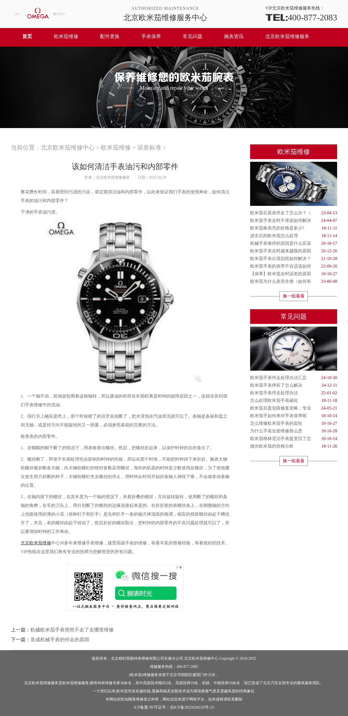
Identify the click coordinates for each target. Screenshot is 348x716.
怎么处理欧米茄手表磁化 (293, 400)
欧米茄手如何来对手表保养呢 (293, 416)
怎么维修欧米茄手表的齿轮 (293, 423)
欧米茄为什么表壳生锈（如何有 (293, 281)
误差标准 (149, 147)
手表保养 (151, 36)
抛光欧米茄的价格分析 (293, 446)
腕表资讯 (234, 36)
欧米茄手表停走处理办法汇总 (293, 378)
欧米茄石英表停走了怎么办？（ (293, 213)
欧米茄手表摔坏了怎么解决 (293, 385)
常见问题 (192, 36)
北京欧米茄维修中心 (68, 147)
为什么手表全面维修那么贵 (293, 431)
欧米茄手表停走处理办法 (293, 393)
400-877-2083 (301, 17)
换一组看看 (293, 296)
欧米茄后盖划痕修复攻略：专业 (293, 408)
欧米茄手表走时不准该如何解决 (293, 220)
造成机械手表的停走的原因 (59, 639)
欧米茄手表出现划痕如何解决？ (293, 258)
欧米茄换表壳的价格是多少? (293, 228)
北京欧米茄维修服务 (287, 36)
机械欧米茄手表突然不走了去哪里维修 (72, 630)
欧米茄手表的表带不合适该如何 (293, 266)
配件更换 (110, 36)
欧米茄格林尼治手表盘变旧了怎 (293, 438)
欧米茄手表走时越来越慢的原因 (293, 251)
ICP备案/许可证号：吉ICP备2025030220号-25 (174, 707)
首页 (27, 36)
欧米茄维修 (66, 36)
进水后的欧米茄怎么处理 (293, 236)
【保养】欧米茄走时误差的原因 (293, 274)
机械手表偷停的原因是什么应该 (293, 243)
